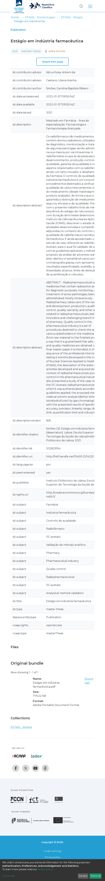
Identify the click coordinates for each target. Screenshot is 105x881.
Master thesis (31, 51)
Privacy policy (52, 857)
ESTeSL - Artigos (71, 17)
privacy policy (45, 869)
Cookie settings (52, 851)
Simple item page (52, 61)
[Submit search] (81, 6)
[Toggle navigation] (90, 6)
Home (15, 17)
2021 (15, 51)
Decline (83, 875)
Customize (8, 875)
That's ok (95, 875)
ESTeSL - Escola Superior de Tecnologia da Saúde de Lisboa (41, 17)
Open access (56, 51)
